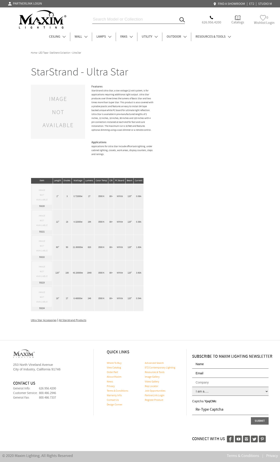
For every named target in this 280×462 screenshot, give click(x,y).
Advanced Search (154, 363)
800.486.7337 (47, 398)
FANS (126, 37)
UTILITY (150, 37)
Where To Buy (114, 363)
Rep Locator (151, 386)
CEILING (57, 37)
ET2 (251, 4)
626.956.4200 (47, 388)
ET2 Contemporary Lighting (160, 368)
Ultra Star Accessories (43, 320)
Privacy (111, 386)
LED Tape (43, 52)
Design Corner (114, 404)
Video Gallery (152, 382)
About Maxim (114, 377)
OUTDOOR (177, 37)
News (110, 382)
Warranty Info (114, 395)
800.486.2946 (47, 393)
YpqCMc (210, 401)
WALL (81, 37)
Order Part (112, 372)
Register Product (154, 400)
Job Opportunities (155, 391)
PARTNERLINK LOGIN (25, 4)
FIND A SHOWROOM (230, 4)
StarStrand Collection (60, 52)
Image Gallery (152, 377)
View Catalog (114, 368)
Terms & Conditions (117, 391)
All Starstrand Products (72, 320)
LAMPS (103, 37)
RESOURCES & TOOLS (213, 37)
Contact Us (113, 400)
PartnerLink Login (154, 395)
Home (34, 52)
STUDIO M (265, 4)
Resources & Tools (154, 372)
